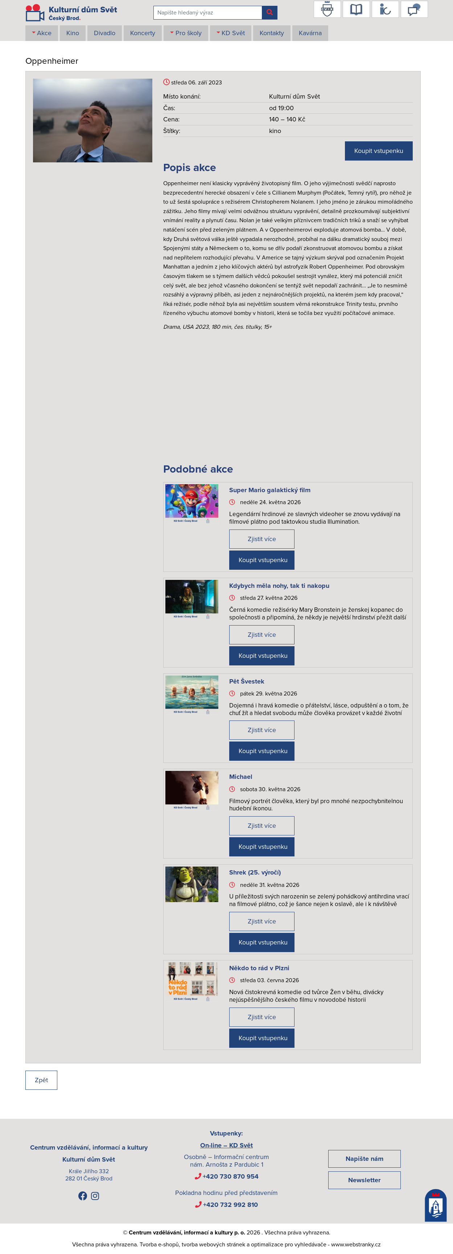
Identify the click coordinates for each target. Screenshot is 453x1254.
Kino (72, 33)
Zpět (41, 1080)
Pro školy (189, 33)
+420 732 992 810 (230, 1205)
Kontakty (272, 33)
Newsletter (364, 1180)
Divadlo (104, 33)
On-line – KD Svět (226, 1145)
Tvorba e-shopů (159, 1244)
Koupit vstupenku (378, 151)
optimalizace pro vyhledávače (288, 1244)
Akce (44, 33)
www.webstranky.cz (356, 1244)
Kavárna (310, 33)
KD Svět (233, 33)
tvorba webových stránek (213, 1244)
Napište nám (364, 1159)
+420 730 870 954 (231, 1176)
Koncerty (142, 33)
